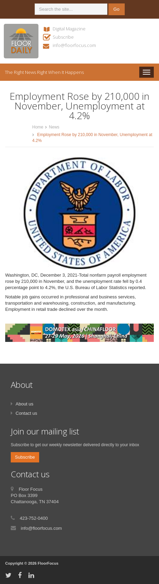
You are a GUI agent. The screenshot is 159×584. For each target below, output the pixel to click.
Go (116, 9)
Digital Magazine (69, 29)
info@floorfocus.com (74, 45)
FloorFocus (48, 563)
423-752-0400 (34, 518)
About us (24, 403)
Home (37, 127)
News (54, 127)
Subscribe (63, 37)
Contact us (26, 413)
